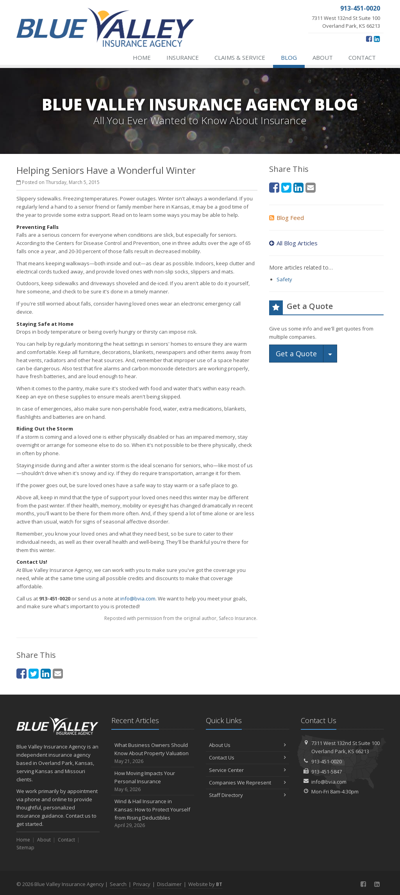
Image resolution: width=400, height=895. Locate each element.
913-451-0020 (326, 761)
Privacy (141, 884)
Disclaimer (169, 884)
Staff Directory (247, 795)
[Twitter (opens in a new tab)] (34, 673)
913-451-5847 (326, 771)
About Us (247, 745)
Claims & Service (239, 57)
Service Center (247, 770)
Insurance (182, 57)
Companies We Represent (247, 782)
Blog (289, 57)
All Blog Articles (293, 243)
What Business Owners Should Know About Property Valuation (152, 753)
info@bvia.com (137, 598)
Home (142, 57)
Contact (362, 57)
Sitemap (25, 847)
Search (118, 884)
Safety (284, 279)
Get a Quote (296, 353)
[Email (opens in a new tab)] (58, 673)
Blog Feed (286, 218)
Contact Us (247, 757)
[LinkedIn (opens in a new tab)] (377, 38)
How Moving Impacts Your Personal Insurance (152, 781)
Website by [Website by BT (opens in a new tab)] (205, 884)
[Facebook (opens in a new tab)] (369, 38)
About (322, 57)
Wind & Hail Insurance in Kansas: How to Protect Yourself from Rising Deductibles (152, 813)
